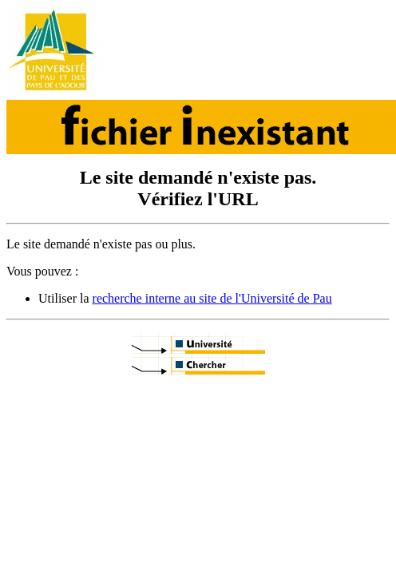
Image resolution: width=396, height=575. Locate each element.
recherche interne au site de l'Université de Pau (212, 298)
